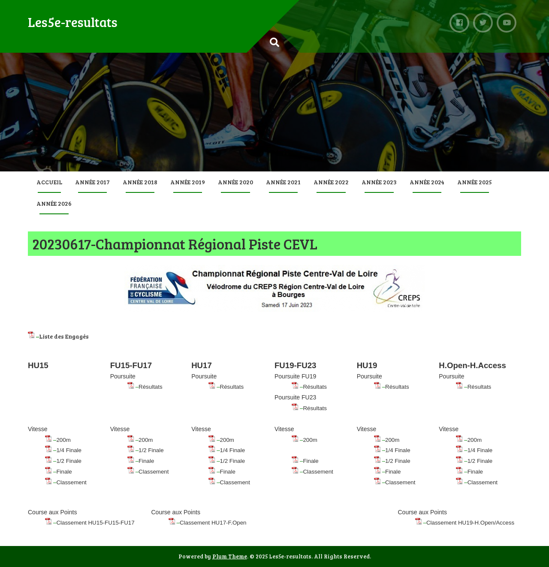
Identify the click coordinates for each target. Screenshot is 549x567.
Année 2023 (379, 182)
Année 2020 (235, 182)
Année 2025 (474, 182)
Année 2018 (140, 182)
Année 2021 (283, 182)
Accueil (49, 182)
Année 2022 (331, 182)
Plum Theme (229, 556)
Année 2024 (427, 182)
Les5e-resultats (73, 21)
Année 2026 (54, 203)
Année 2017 (92, 182)
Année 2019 (187, 182)
